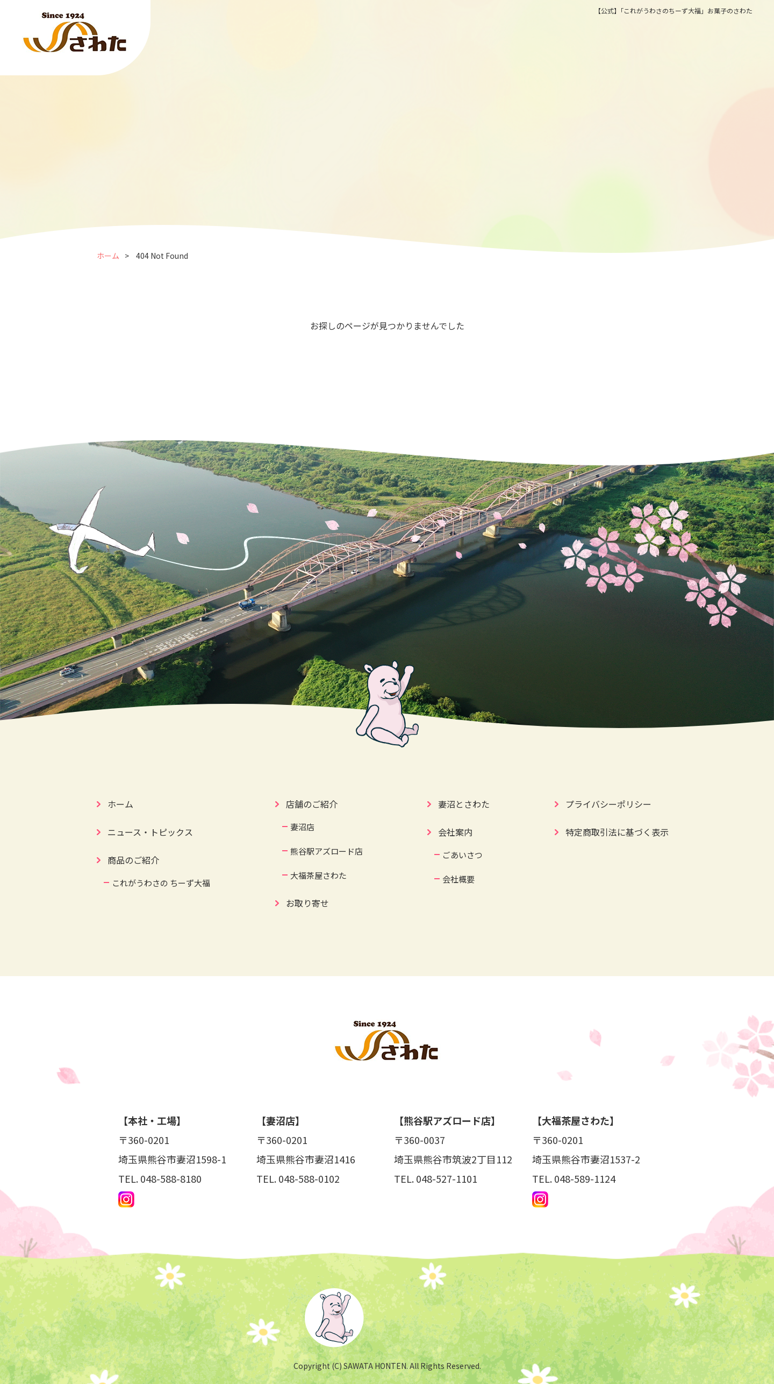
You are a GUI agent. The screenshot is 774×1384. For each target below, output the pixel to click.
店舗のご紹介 (312, 803)
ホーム (108, 255)
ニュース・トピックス (150, 831)
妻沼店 (302, 826)
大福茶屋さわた (318, 875)
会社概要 (458, 879)
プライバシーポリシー (608, 803)
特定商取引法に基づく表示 (617, 831)
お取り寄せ (307, 902)
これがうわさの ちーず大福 (161, 882)
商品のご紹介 (133, 859)
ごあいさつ (462, 854)
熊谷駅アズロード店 (326, 851)
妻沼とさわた (464, 803)
